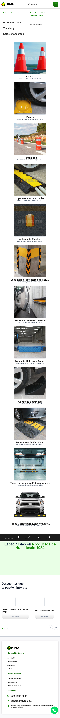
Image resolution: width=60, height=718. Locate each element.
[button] (32, 4)
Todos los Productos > (11, 13)
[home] (7, 4)
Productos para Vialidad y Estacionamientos (39, 14)
